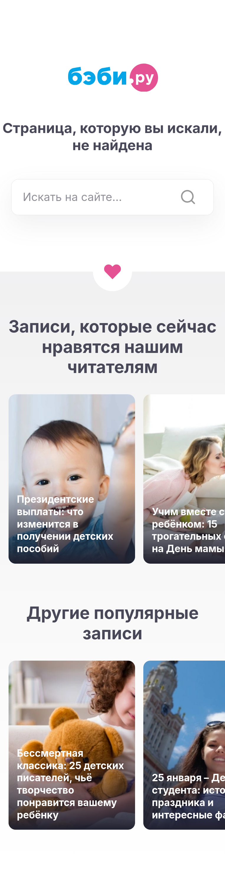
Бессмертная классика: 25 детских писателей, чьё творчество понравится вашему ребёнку (70, 784)
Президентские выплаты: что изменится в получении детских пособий (65, 524)
